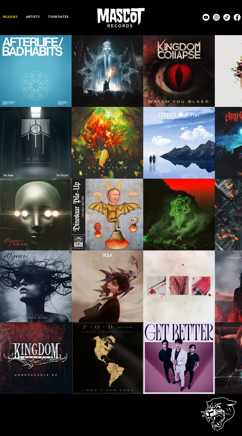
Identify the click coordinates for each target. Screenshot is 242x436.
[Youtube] (205, 17)
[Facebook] (237, 17)
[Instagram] (216, 17)
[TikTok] (226, 17)
